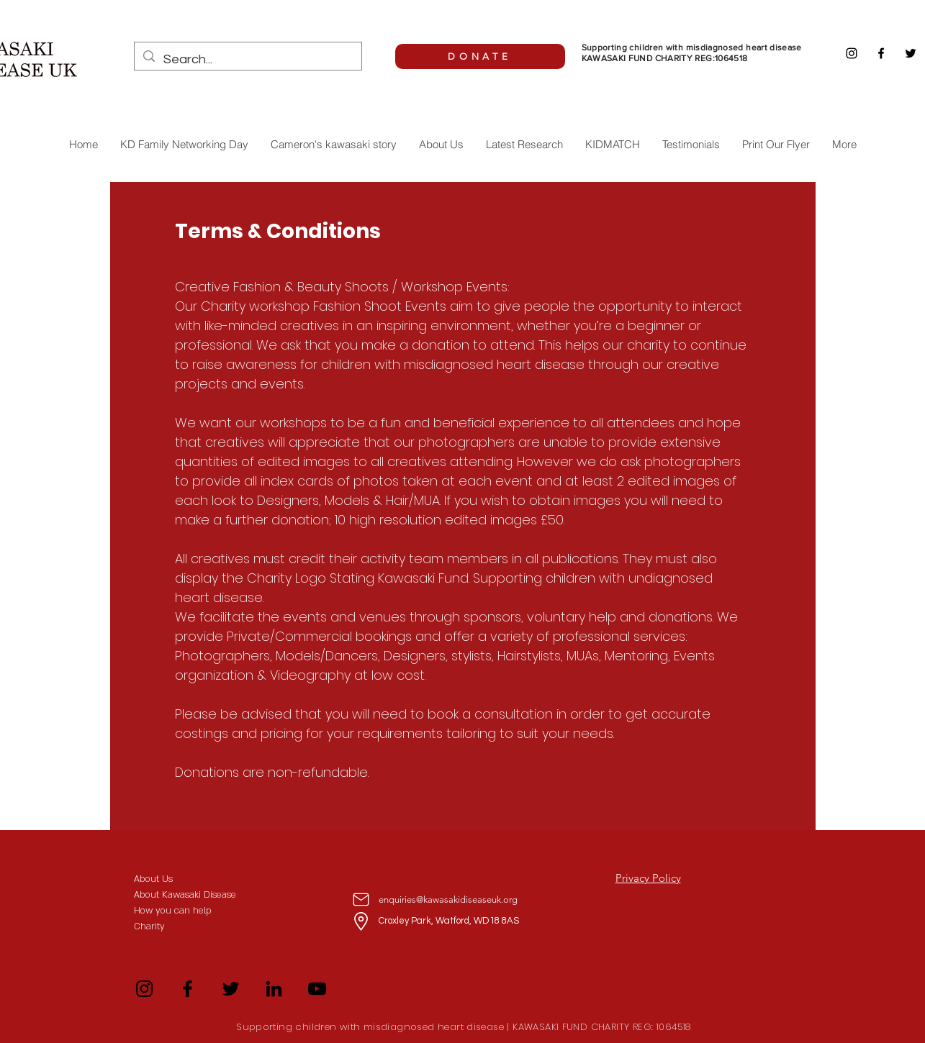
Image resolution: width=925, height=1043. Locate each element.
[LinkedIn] (274, 989)
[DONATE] (480, 56)
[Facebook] (881, 53)
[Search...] (247, 59)
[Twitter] (910, 53)
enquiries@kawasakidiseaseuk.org (448, 899)
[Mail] (361, 899)
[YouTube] (317, 989)
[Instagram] (851, 53)
